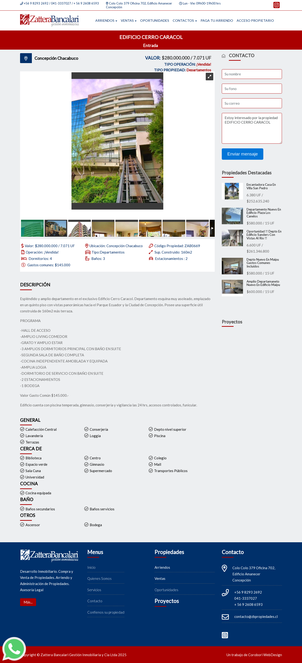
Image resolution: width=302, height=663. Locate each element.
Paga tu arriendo (217, 20)
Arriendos (104, 20)
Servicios (94, 590)
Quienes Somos (99, 579)
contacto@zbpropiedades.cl (256, 616)
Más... (28, 602)
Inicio (91, 567)
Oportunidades (154, 20)
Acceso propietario (255, 20)
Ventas (127, 20)
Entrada (151, 45)
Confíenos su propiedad (105, 612)
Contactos (183, 20)
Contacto (94, 601)
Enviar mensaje (242, 153)
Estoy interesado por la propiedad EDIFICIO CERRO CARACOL (252, 128)
